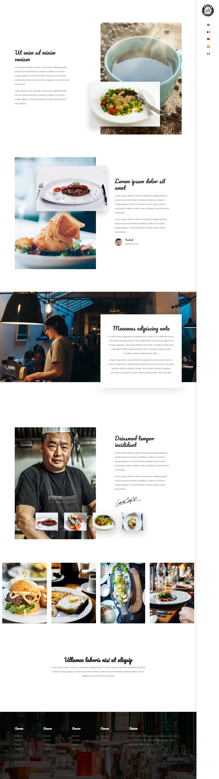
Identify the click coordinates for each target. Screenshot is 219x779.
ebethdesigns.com (35, 762)
